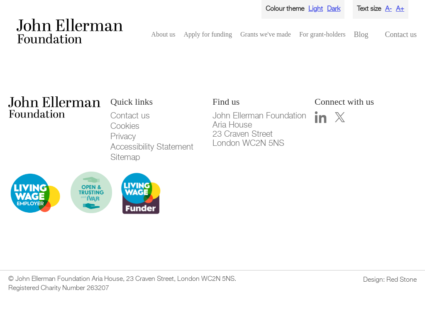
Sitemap (125, 157)
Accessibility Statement (151, 147)
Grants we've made (265, 34)
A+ (400, 9)
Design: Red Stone (390, 280)
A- (388, 9)
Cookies (124, 126)
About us (163, 34)
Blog (361, 34)
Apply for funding (208, 34)
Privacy (123, 137)
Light (315, 9)
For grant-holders (322, 34)
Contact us (401, 34)
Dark (333, 9)
